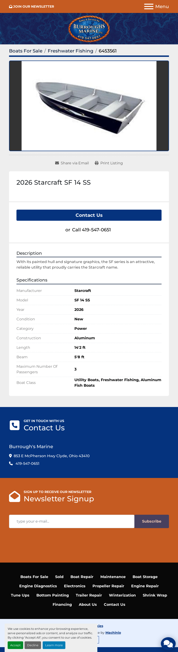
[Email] (71, 521)
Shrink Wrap (155, 595)
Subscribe (151, 521)
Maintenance (113, 577)
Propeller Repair (108, 586)
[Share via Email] (72, 163)
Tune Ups (20, 595)
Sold (59, 577)
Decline (32, 645)
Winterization (122, 595)
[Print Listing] (109, 163)
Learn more (54, 645)
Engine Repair (145, 586)
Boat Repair (81, 577)
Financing (62, 604)
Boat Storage (145, 577)
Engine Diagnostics (38, 586)
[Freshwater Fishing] (70, 51)
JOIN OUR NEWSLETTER (33, 6)
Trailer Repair (89, 595)
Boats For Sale (34, 577)
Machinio (113, 633)
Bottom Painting (52, 595)
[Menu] (148, 6)
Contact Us (89, 215)
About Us (88, 604)
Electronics (75, 586)
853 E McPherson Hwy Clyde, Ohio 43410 (52, 456)
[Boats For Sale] (25, 51)
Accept (15, 645)
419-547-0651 (96, 230)
